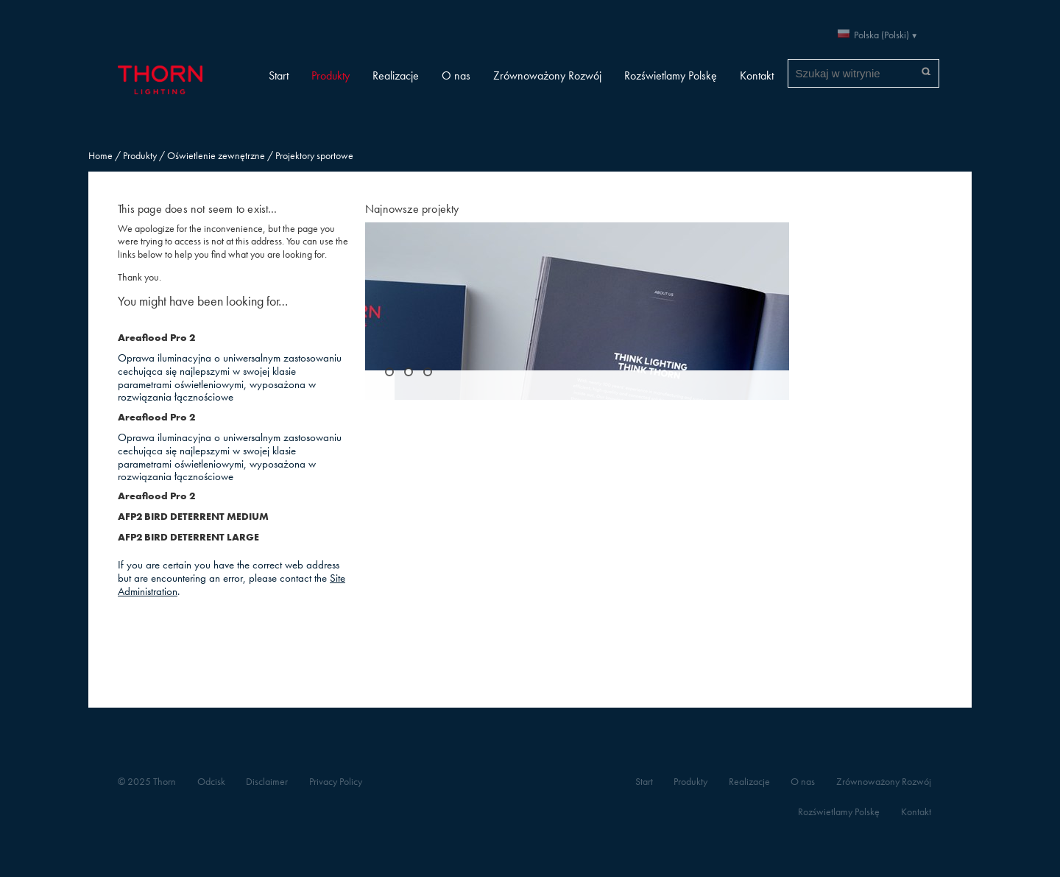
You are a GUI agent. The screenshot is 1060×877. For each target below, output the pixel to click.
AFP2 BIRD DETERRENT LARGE (188, 537)
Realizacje (395, 75)
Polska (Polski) (881, 35)
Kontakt (757, 75)
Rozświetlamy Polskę (670, 75)
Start (279, 75)
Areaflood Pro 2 (156, 337)
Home (100, 155)
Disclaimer (267, 781)
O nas (456, 75)
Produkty (330, 75)
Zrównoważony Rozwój (547, 75)
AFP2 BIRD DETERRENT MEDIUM (193, 516)
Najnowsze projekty (412, 208)
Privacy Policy (335, 781)
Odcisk (211, 781)
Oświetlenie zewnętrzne (216, 155)
